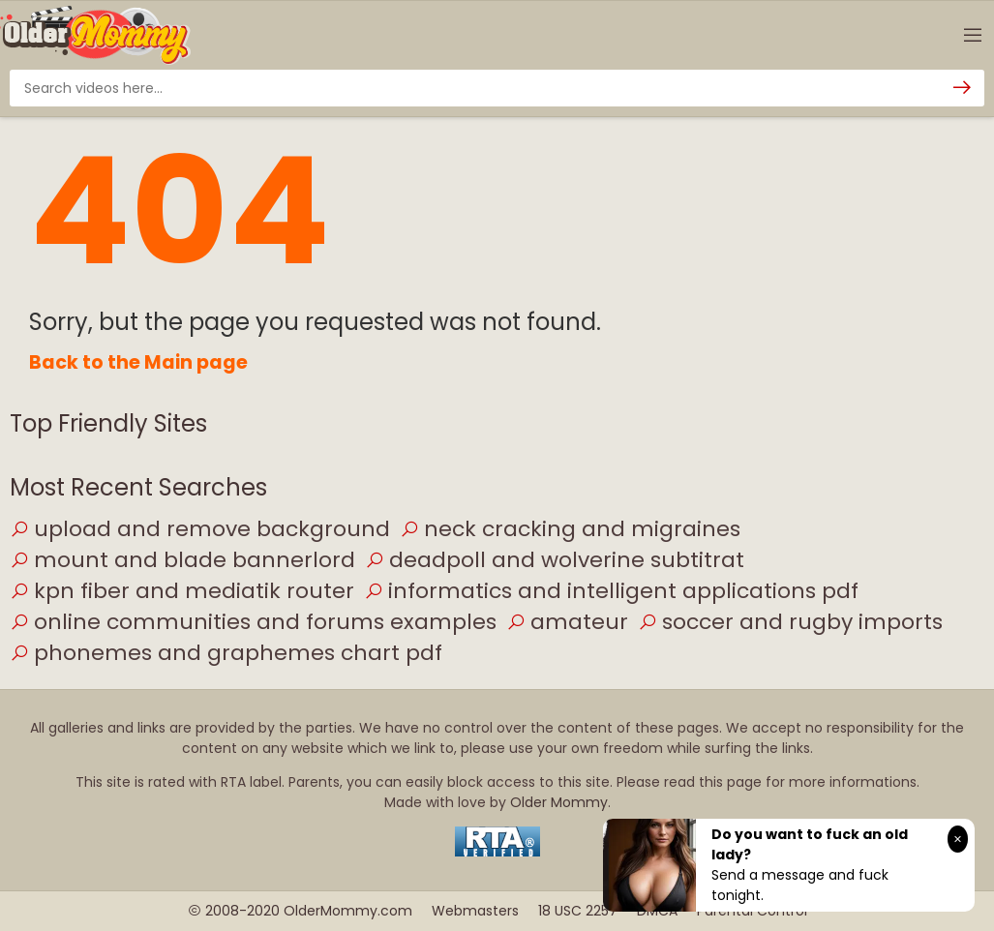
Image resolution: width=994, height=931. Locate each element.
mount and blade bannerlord (182, 560)
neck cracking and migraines (570, 529)
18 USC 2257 (577, 910)
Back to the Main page (138, 362)
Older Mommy (559, 802)
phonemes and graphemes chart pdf (226, 653)
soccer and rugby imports (790, 622)
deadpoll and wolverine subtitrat (554, 560)
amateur (567, 622)
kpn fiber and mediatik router (182, 591)
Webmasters (475, 910)
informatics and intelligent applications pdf (611, 591)
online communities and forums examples (253, 622)
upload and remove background (200, 529)
